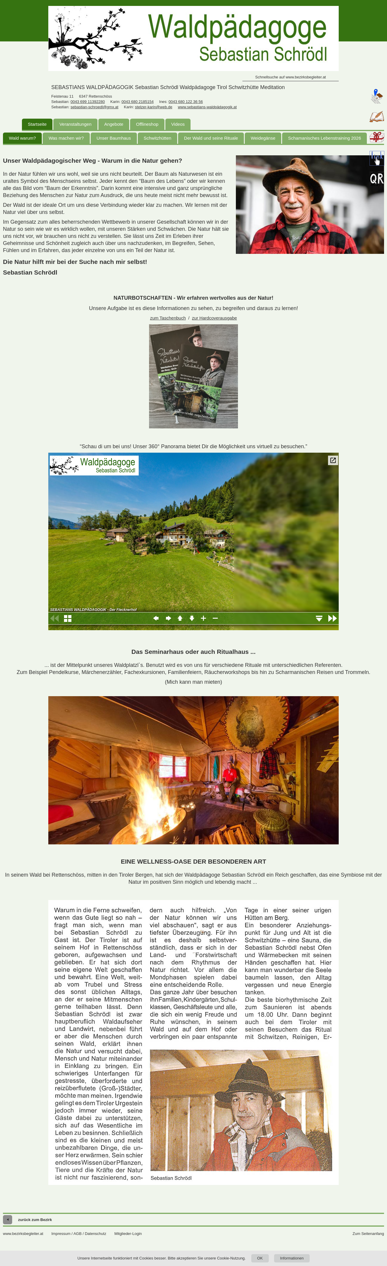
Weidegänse (263, 138)
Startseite (37, 124)
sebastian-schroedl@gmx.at (94, 107)
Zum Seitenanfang (368, 1233)
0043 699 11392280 (88, 101)
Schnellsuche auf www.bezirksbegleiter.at (290, 77)
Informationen (292, 1258)
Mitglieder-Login (128, 1233)
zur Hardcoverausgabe (214, 317)
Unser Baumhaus (114, 138)
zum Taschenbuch (168, 317)
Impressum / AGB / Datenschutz (78, 1233)
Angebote (113, 124)
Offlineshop (147, 124)
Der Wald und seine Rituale (211, 138)
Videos (178, 124)
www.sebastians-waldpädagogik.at (207, 107)
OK (260, 1258)
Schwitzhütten (157, 138)
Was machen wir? (66, 138)
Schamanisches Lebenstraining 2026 (324, 138)
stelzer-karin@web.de (153, 107)
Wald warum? (22, 138)
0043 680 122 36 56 (186, 101)
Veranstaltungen (75, 124)
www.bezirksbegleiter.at (23, 1233)
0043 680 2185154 (137, 101)
